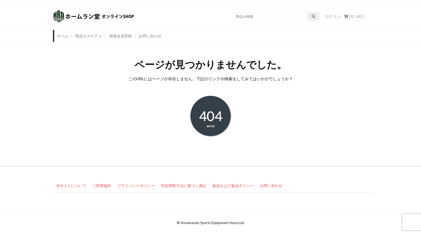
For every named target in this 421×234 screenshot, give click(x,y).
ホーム (62, 36)
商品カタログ (86, 36)
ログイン (333, 16)
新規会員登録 (120, 36)
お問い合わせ (150, 36)
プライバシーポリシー (136, 185)
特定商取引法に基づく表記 (183, 185)
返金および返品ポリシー (233, 185)
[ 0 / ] (354, 16)
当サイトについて (71, 185)
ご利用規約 (101, 185)
